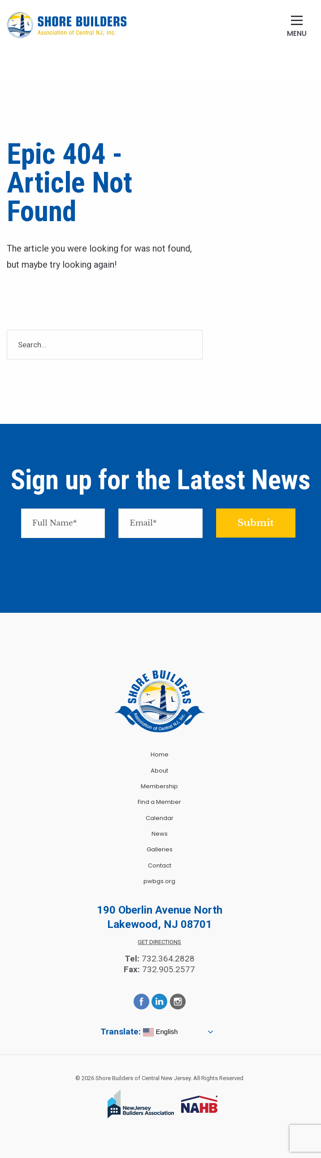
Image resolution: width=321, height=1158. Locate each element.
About (159, 770)
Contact (159, 865)
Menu (297, 33)
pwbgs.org (159, 881)
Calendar (160, 818)
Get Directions (159, 942)
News (160, 833)
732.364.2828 (168, 958)
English (160, 1032)
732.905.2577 (168, 969)
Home (160, 754)
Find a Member (159, 802)
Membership (159, 786)
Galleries (160, 849)
